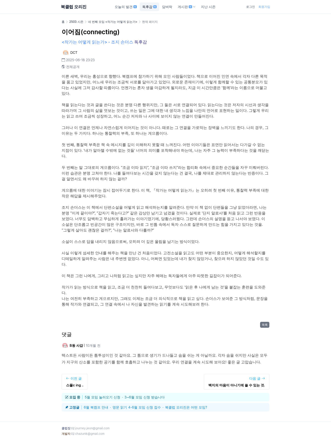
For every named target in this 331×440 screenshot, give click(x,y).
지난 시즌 (208, 7)
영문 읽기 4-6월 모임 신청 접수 (137, 407)
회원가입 (264, 6)
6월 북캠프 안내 (96, 407)
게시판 (186, 7)
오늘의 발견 (126, 7)
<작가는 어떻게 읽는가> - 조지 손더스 (97, 42)
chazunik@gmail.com (89, 433)
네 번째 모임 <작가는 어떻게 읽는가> (112, 21)
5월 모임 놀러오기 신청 (102, 397)
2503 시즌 (76, 21)
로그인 (250, 6)
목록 (265, 324)
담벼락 (167, 7)
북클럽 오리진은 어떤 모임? (186, 407)
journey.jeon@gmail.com (92, 428)
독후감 (149, 7)
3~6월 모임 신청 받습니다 (145, 397)
